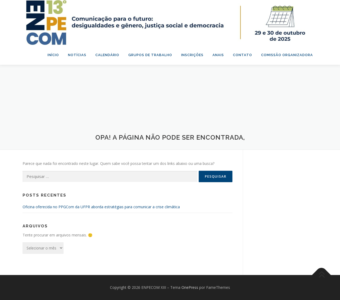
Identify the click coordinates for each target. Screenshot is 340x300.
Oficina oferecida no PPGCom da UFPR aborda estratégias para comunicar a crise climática (101, 206)
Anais (218, 55)
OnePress (189, 287)
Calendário (107, 55)
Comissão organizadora (287, 55)
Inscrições (192, 55)
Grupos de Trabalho (150, 55)
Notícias (77, 55)
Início (53, 55)
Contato (242, 55)
